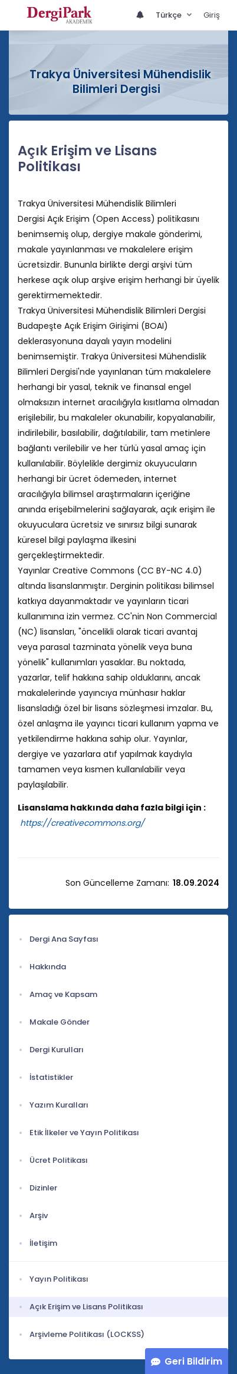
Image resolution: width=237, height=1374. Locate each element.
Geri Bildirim (193, 1361)
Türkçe (169, 15)
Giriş (211, 15)
